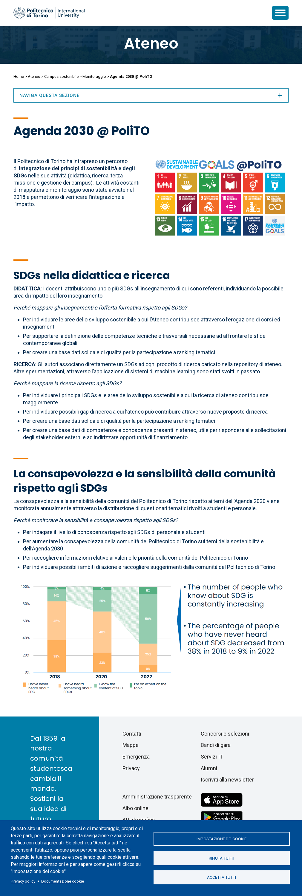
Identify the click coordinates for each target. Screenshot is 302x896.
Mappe (130, 745)
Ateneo (151, 43)
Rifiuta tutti (221, 858)
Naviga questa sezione (151, 95)
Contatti (131, 734)
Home (18, 76)
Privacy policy (23, 881)
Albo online (135, 808)
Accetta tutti (221, 877)
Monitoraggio (94, 76)
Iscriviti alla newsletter (227, 779)
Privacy (131, 768)
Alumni (209, 768)
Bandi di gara (216, 745)
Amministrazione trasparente (157, 796)
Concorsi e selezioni (225, 734)
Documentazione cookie (62, 881)
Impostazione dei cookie (221, 838)
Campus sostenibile (61, 76)
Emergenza (136, 756)
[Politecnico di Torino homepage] (49, 12)
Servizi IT (212, 756)
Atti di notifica (138, 820)
